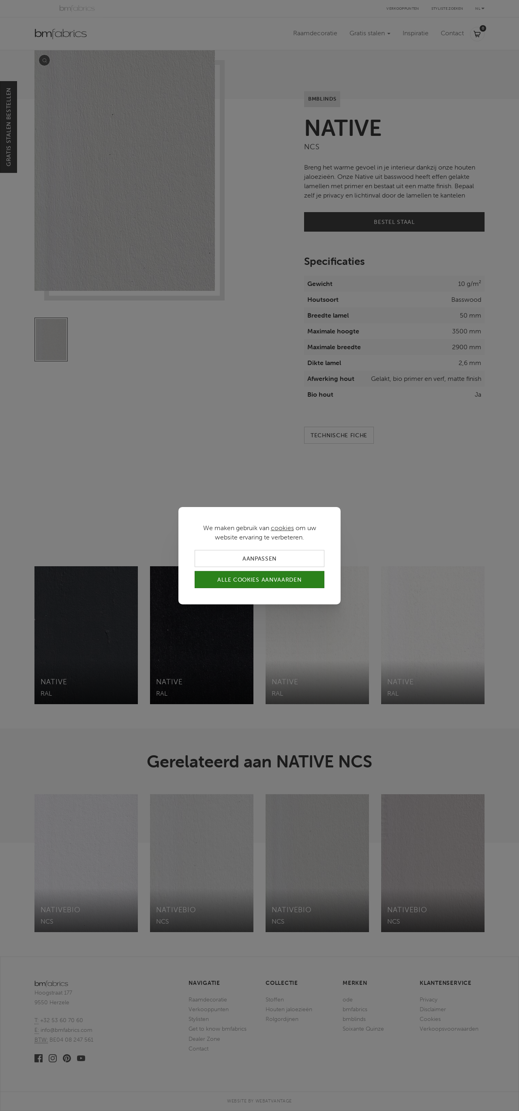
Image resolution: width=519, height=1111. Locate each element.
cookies (282, 527)
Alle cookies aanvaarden (259, 579)
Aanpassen (259, 558)
